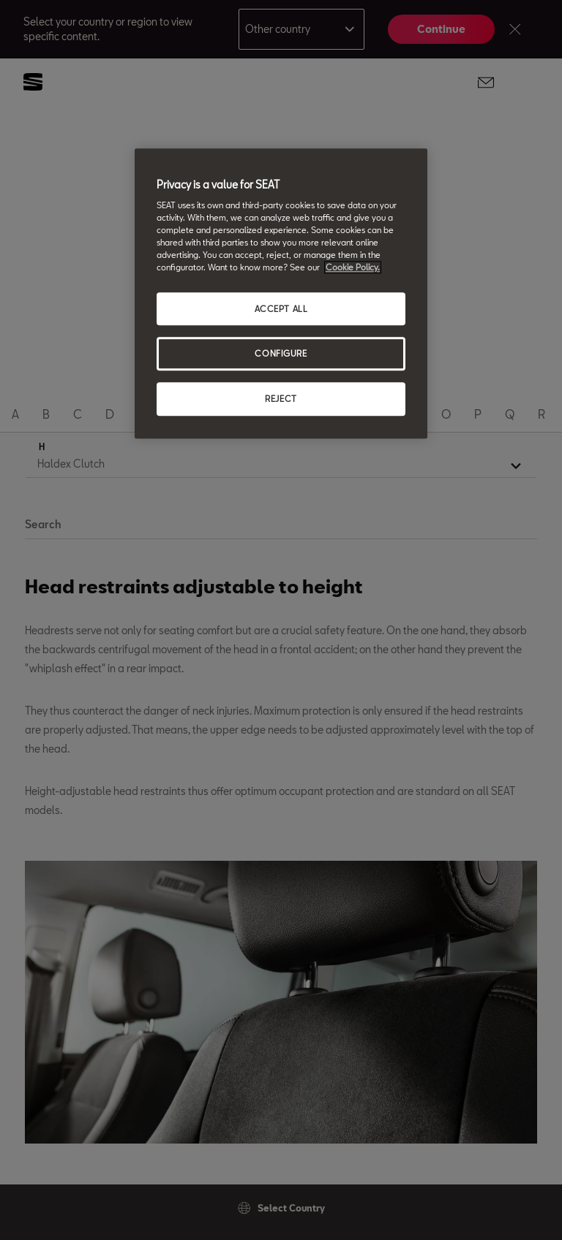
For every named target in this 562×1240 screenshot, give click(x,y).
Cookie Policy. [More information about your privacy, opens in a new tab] (353, 268)
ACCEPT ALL (281, 308)
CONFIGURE (281, 354)
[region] (281, 293)
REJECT (280, 399)
